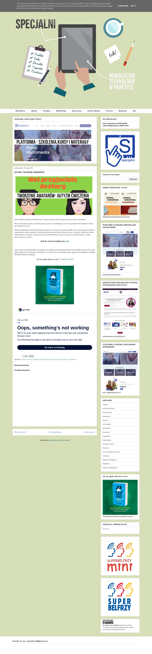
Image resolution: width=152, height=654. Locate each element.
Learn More (123, 6)
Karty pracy (77, 111)
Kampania (106, 432)
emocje (54, 359)
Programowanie (108, 444)
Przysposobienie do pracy (111, 452)
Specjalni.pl (106, 529)
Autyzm (105, 404)
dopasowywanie (45, 359)
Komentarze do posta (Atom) (59, 440)
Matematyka (107, 440)
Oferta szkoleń (93, 111)
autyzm (23, 359)
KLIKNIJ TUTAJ (67, 259)
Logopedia (106, 436)
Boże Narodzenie (109, 408)
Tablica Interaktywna (109, 460)
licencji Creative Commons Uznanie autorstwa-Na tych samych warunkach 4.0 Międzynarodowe (118, 627)
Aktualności (20, 111)
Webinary (123, 111)
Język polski (106, 428)
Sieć (134, 111)
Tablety (34, 111)
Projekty (46, 111)
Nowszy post (20, 432)
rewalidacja (72, 359)
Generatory (106, 416)
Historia (105, 420)
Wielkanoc (106, 464)
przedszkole (62, 359)
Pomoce (109, 111)
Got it (133, 6)
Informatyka (107, 424)
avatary (29, 359)
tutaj (67, 241)
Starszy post (89, 432)
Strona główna (54, 432)
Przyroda (106, 448)
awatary (36, 359)
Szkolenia (106, 456)
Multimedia (61, 111)
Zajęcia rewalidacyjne (110, 468)
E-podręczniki (107, 412)
